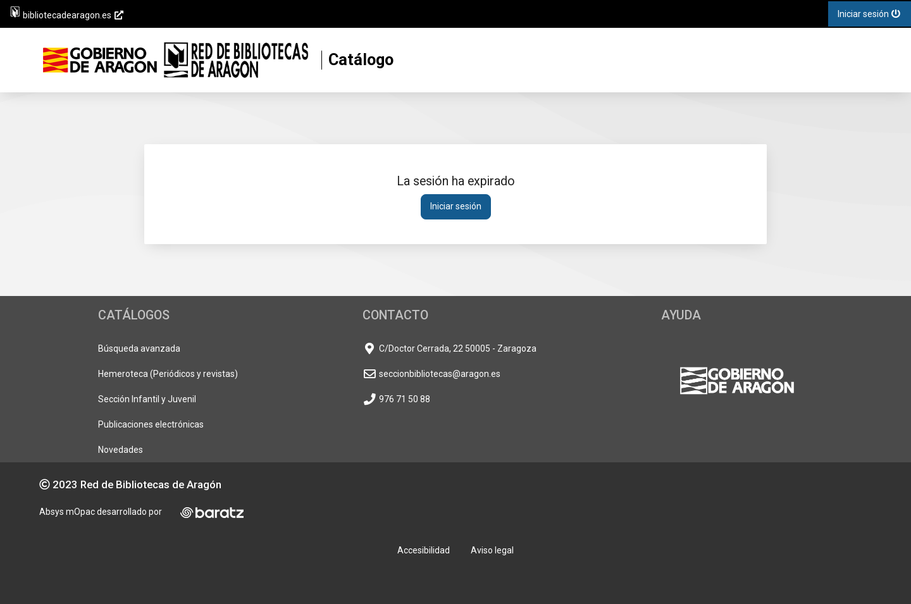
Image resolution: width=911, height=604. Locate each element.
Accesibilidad (423, 550)
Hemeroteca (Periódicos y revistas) (168, 374)
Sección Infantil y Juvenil (147, 399)
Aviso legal (492, 550)
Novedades (120, 450)
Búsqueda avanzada (139, 348)
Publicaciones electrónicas (151, 424)
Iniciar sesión (455, 206)
